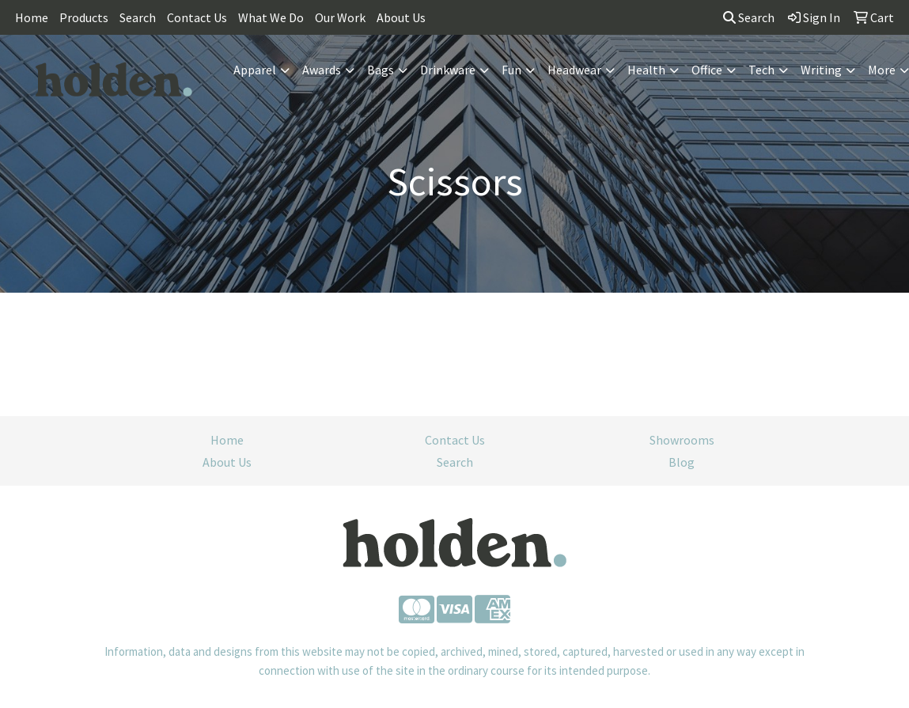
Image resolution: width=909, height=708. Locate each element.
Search (137, 17)
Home (31, 17)
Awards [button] (321, 70)
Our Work (340, 17)
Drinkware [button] (447, 70)
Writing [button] (821, 70)
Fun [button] (511, 70)
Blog (681, 462)
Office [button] (706, 70)
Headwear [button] (574, 70)
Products (83, 17)
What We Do (271, 17)
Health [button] (646, 70)
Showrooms (682, 440)
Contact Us (197, 17)
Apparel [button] (254, 70)
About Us (401, 17)
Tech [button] (761, 70)
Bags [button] (380, 70)
